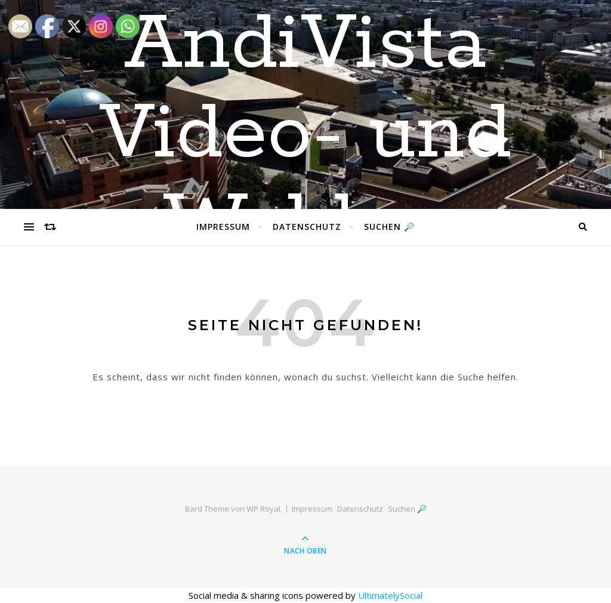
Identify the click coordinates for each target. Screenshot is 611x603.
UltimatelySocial (390, 595)
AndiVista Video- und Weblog (305, 134)
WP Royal (263, 508)
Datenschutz (307, 226)
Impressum (223, 226)
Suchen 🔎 (389, 226)
